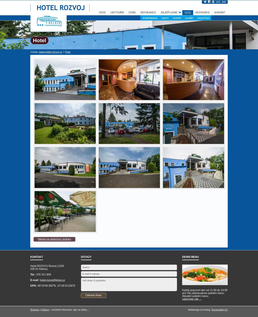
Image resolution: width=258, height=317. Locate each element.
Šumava (34, 309)
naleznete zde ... (191, 299)
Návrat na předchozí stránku (54, 239)
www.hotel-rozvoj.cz (50, 52)
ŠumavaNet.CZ (220, 309)
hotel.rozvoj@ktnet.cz (52, 280)
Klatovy (45, 309)
